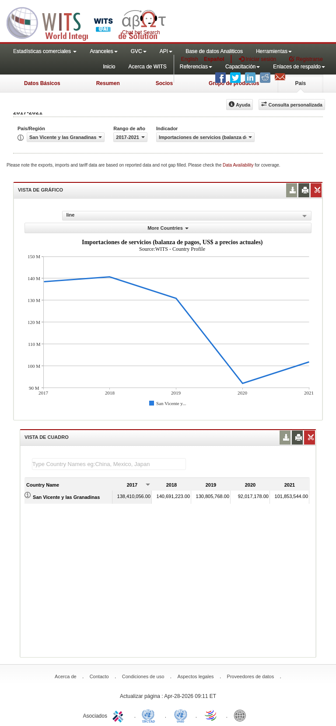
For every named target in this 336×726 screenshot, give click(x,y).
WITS (87, 22)
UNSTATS (180, 715)
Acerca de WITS (147, 67)
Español (214, 59)
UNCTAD (150, 715)
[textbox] (109, 464)
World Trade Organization (211, 715)
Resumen (108, 83)
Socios (164, 83)
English (189, 59)
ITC (119, 715)
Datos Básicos (42, 83)
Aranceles (103, 51)
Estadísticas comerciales (45, 51)
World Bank (242, 715)
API (166, 51)
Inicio (109, 67)
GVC (139, 51)
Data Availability (239, 165)
